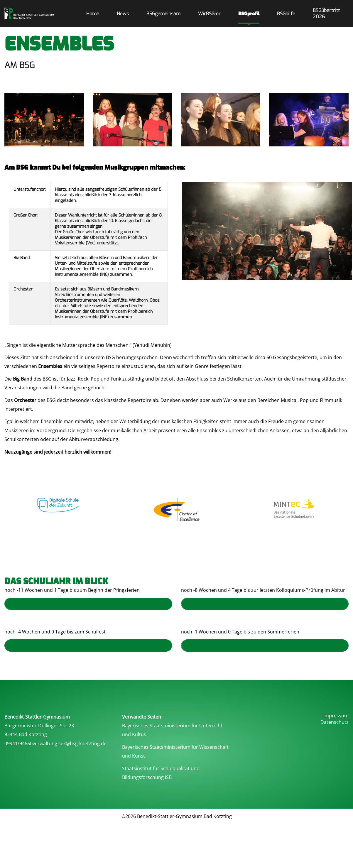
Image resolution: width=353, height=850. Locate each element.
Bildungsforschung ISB (147, 777)
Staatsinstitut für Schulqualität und (161, 768)
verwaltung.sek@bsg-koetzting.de (70, 743)
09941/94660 (18, 743)
